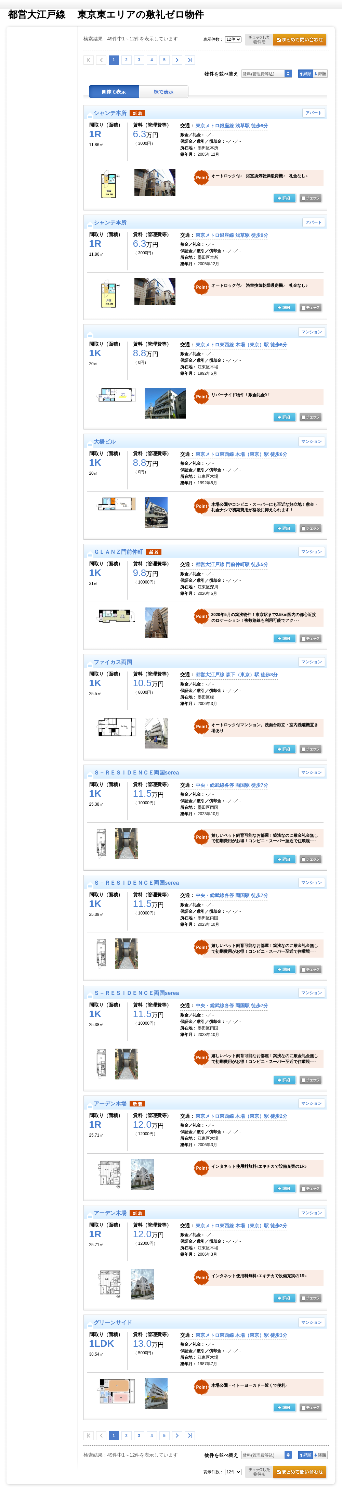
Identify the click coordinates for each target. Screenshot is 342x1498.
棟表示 (164, 91)
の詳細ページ (285, 198)
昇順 (305, 73)
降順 (320, 73)
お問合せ (287, 40)
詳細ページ (285, 417)
